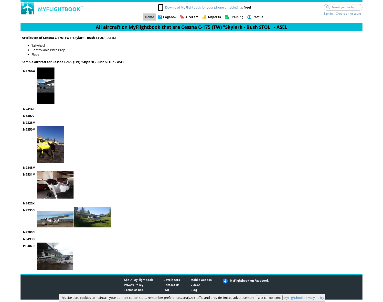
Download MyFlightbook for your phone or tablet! (201, 7)
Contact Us (171, 285)
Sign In (328, 13)
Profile (258, 17)
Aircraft (192, 17)
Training (237, 17)
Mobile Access (201, 280)
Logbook (169, 17)
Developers (171, 280)
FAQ (166, 290)
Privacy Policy (133, 285)
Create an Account (348, 13)
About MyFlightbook (138, 280)
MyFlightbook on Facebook (249, 280)
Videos (196, 285)
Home (149, 17)
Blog (194, 290)
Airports (214, 17)
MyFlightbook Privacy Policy (303, 297)
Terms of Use (134, 290)
